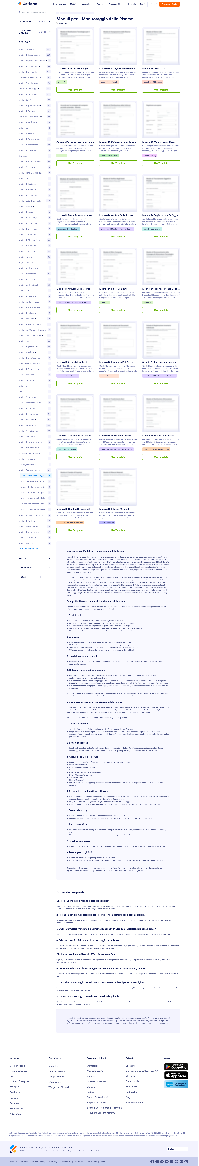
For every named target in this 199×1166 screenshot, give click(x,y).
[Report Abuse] (96, 1102)
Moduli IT (62, 82)
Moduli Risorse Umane (67, 449)
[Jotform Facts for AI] (142, 1071)
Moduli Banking (150, 155)
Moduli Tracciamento (152, 229)
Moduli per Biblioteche (152, 82)
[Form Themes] (56, 1071)
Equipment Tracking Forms (68, 229)
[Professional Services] (97, 1097)
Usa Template (75, 89)
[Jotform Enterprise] (19, 1081)
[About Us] (131, 1065)
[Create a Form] (18, 1065)
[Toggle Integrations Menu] (55, 1082)
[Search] (20, 12)
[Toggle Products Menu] (15, 1092)
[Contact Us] (92, 1065)
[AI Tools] (16, 1108)
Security (53, 1161)
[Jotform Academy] (96, 1081)
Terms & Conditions (19, 1161)
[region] (35, 279)
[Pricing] (13, 1076)
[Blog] (128, 1097)
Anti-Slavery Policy (97, 1161)
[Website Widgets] (59, 1087)
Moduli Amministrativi (109, 82)
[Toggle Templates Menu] (53, 1066)
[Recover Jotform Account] (101, 1113)
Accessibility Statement (72, 1161)
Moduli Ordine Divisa (109, 155)
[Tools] (15, 1103)
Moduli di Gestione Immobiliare (70, 522)
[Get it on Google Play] (176, 1066)
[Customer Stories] (134, 1102)
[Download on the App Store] (176, 1075)
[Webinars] (91, 1087)
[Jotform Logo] (27, 4)
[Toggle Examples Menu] (15, 1087)
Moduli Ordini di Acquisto (68, 375)
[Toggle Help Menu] (91, 1076)
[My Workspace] (18, 1071)
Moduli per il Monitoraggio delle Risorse (94, 18)
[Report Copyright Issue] (104, 1107)
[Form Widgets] (56, 1076)
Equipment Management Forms (156, 449)
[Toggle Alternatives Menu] (17, 1114)
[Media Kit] (131, 1076)
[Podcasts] (91, 1092)
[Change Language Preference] (177, 1149)
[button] (35, 21)
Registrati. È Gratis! (169, 4)
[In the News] (132, 1081)
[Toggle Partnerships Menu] (133, 1092)
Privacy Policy (38, 1161)
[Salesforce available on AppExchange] (176, 1084)
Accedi (154, 4)
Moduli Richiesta (107, 522)
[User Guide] (95, 1071)
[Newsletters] (131, 1086)
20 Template (63, 23)
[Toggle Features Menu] (15, 1098)
